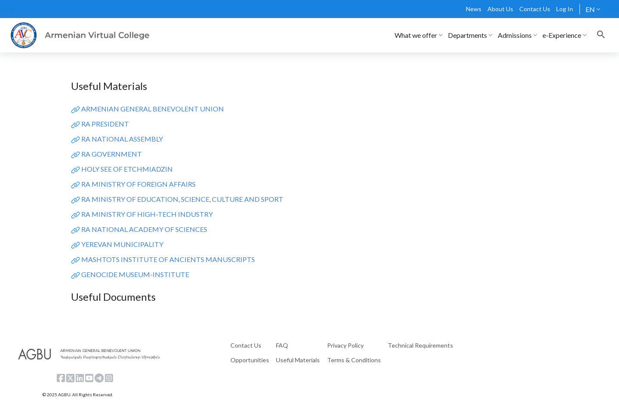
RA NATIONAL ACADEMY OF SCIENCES (144, 229)
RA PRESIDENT (105, 124)
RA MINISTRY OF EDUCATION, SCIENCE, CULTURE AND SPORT (182, 199)
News (473, 8)
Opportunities (249, 360)
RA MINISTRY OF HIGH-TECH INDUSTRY (147, 214)
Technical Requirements (420, 345)
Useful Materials (298, 360)
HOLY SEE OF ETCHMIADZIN (127, 169)
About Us (500, 8)
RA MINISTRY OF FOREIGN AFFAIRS (138, 184)
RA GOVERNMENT (111, 154)
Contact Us (534, 8)
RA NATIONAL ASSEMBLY (122, 139)
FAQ (282, 345)
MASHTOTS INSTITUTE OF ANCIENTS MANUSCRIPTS (168, 259)
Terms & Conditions (354, 360)
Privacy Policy (345, 345)
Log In (564, 8)
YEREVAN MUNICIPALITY (122, 244)
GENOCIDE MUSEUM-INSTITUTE (135, 274)
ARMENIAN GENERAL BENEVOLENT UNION (152, 109)
